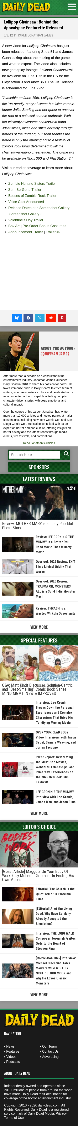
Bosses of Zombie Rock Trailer (32, 196)
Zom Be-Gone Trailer (24, 190)
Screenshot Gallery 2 (25, 214)
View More (39, 627)
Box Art (14, 226)
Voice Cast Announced (26, 202)
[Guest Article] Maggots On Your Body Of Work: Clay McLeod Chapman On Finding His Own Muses (38, 875)
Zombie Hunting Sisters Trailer (32, 184)
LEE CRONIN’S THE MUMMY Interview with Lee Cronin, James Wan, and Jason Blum (56, 797)
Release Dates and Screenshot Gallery (38, 208)
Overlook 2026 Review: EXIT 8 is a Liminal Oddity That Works (55, 567)
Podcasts (13, 1062)
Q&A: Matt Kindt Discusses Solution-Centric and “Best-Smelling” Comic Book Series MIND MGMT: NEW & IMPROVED (37, 689)
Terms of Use (14, 1117)
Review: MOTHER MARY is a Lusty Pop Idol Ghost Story (37, 525)
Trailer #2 (53, 232)
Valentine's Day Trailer (25, 220)
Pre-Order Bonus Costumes (44, 226)
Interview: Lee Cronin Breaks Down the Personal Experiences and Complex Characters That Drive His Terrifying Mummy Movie (54, 713)
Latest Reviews (39, 478)
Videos (11, 1056)
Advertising (50, 1056)
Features (12, 1051)
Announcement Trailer (25, 232)
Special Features (39, 640)
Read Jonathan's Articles (39, 443)
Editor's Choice (39, 826)
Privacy (61, 1113)
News (10, 1046)
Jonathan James (40, 35)
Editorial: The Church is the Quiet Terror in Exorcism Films (55, 894)
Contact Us (50, 1051)
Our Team (49, 1046)
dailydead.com (48, 1105)
